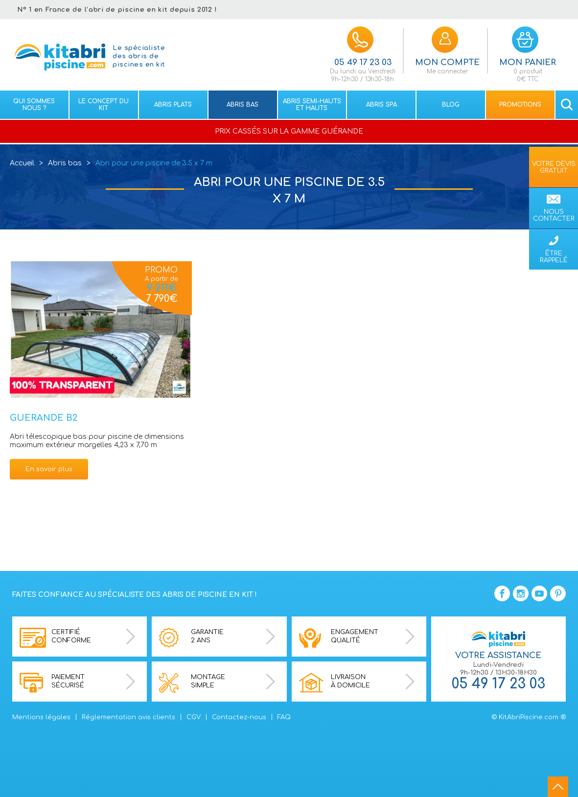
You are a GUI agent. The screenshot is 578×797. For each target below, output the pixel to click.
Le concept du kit (103, 105)
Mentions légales (41, 717)
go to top (558, 786)
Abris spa (381, 104)
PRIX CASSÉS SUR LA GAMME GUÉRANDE (289, 131)
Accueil (22, 163)
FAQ (284, 717)
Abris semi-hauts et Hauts (312, 105)
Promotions (520, 104)
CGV (193, 717)
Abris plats (173, 104)
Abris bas (242, 104)
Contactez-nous (239, 717)
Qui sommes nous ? (34, 105)
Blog (451, 104)
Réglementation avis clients (128, 717)
